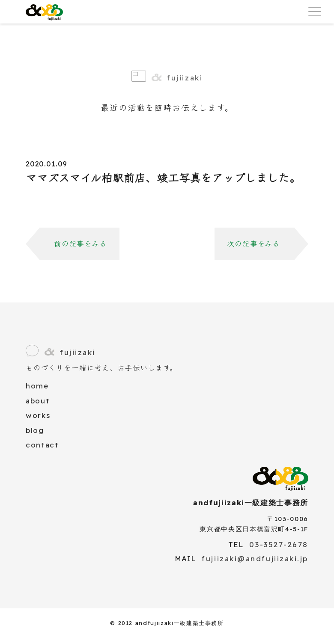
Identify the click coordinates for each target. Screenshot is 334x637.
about (38, 400)
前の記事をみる (80, 243)
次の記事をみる (253, 243)
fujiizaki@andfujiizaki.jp (255, 558)
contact (42, 444)
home (37, 385)
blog (35, 430)
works (38, 415)
